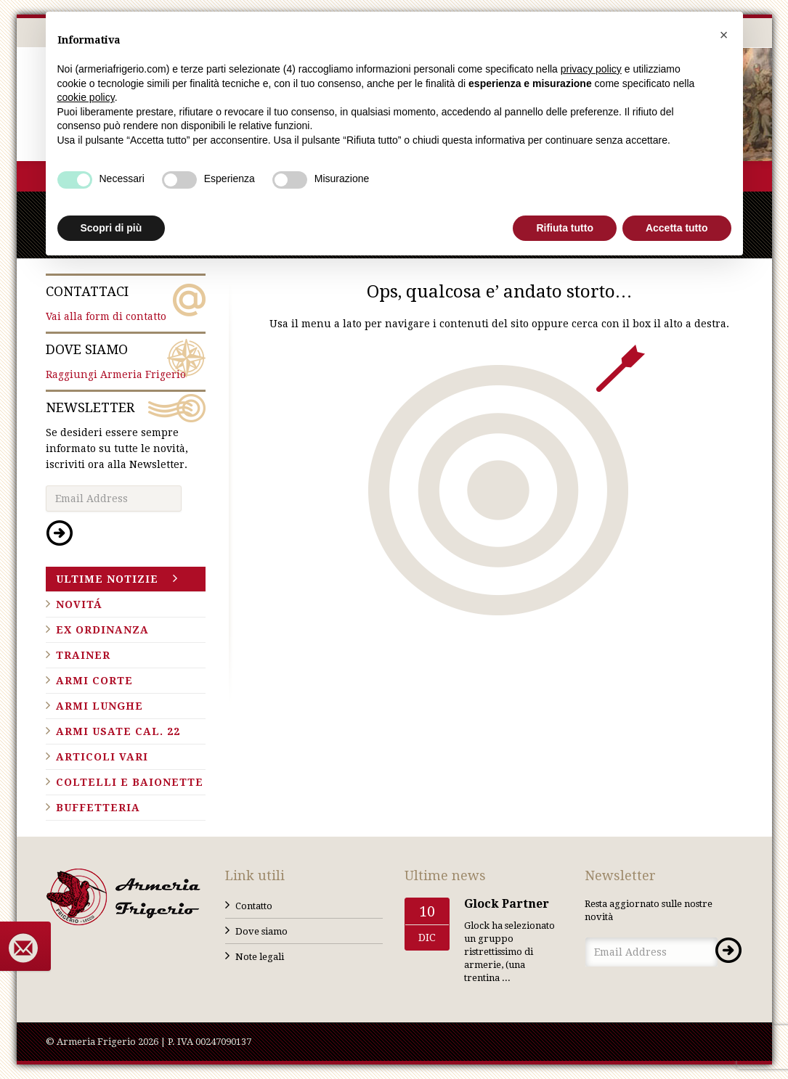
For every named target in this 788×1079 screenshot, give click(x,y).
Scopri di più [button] (111, 228)
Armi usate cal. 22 (118, 731)
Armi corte (94, 680)
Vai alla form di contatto (126, 302)
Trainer (83, 655)
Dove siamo (261, 931)
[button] (724, 34)
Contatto (253, 905)
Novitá (79, 604)
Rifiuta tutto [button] (564, 228)
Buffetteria (98, 807)
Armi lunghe (99, 706)
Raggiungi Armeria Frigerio (126, 360)
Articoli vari (102, 757)
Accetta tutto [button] (677, 228)
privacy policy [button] (591, 69)
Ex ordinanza (102, 630)
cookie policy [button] (86, 97)
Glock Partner (506, 904)
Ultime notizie (107, 579)
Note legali (259, 956)
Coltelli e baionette (129, 782)
